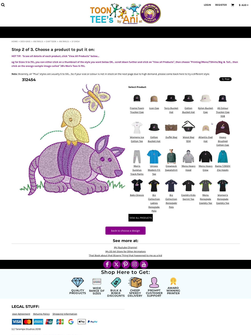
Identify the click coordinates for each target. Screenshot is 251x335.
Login (207, 4)
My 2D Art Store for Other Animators (125, 251)
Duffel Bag (171, 137)
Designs (26, 41)
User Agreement (21, 313)
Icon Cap (154, 108)
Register (221, 4)
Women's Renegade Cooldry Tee (222, 199)
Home (15, 41)
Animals (38, 41)
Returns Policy (41, 313)
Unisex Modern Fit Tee (154, 170)
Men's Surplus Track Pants (136, 170)
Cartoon (51, 41)
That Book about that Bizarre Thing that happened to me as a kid (125, 255)
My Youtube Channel (125, 247)
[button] (3, 5)
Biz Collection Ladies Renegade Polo (154, 203)
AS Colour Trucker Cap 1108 (223, 112)
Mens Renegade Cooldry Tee (205, 199)
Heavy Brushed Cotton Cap (222, 141)
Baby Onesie (137, 195)
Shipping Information (65, 313)
